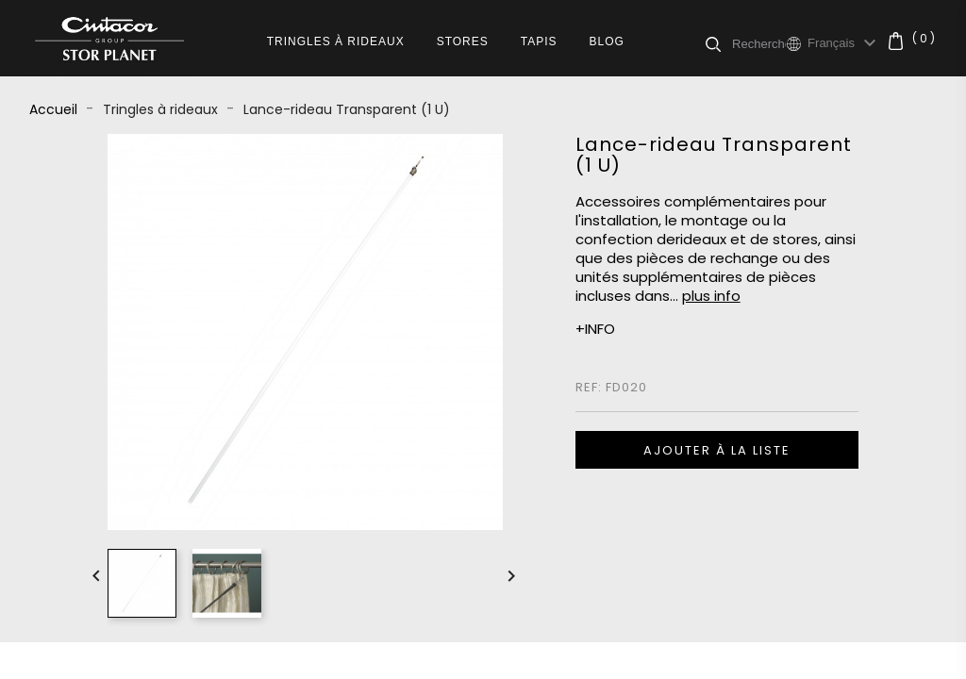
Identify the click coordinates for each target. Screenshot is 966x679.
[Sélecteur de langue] (844, 43)
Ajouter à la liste (717, 450)
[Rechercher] (759, 43)
